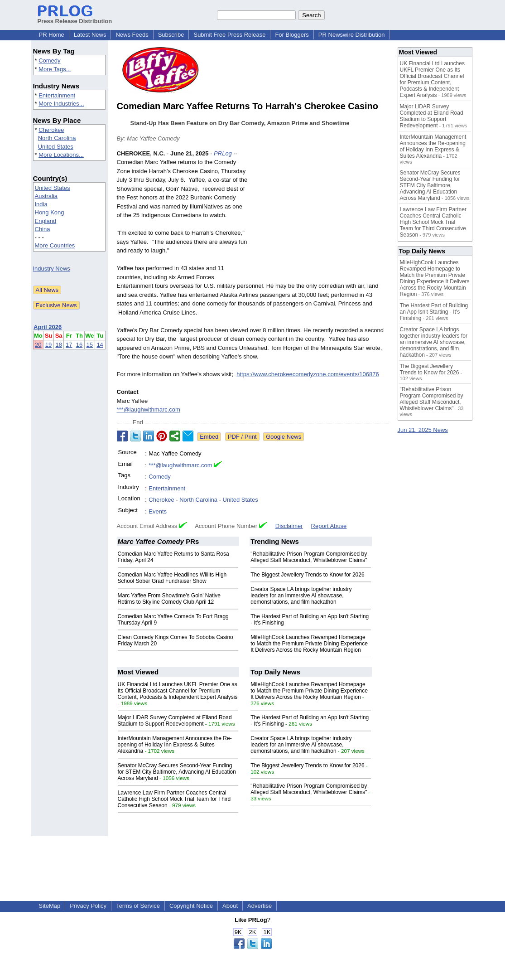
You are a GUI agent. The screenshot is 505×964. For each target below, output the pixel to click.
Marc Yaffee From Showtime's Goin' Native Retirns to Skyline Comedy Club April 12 (169, 598)
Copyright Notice (191, 905)
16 (79, 344)
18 (58, 344)
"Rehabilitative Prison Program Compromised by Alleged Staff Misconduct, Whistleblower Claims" (308, 557)
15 (90, 344)
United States (55, 146)
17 (69, 344)
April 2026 (48, 327)
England (46, 221)
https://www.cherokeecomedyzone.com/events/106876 (307, 374)
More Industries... (61, 103)
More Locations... (61, 154)
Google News (283, 436)
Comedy (49, 60)
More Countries (55, 245)
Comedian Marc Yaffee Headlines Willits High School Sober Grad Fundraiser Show (172, 578)
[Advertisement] (321, 215)
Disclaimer (289, 526)
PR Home (51, 34)
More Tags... (54, 69)
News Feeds (131, 34)
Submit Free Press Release (229, 34)
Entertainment (56, 95)
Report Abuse (329, 526)
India (41, 204)
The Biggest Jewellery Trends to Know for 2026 (307, 575)
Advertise (259, 905)
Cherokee (51, 129)
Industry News (51, 268)
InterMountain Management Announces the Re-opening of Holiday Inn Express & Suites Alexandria (175, 744)
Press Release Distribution (75, 17)
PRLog (223, 153)
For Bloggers (291, 34)
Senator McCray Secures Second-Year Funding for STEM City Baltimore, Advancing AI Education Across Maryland (177, 771)
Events (158, 511)
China (42, 229)
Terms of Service (138, 905)
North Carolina (57, 138)
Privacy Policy (88, 905)
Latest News (90, 34)
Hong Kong (49, 212)
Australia (46, 196)
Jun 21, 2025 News (423, 429)
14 (99, 344)
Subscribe (171, 34)
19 (48, 344)
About (230, 905)
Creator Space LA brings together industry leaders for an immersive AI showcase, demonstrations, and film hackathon (300, 595)
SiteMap (50, 905)
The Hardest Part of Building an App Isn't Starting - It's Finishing (434, 311)
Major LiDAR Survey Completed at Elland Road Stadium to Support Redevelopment (175, 720)
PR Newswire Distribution (351, 34)
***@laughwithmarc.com (148, 409)
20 (38, 344)
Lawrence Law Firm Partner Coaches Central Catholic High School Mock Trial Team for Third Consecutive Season (174, 799)
